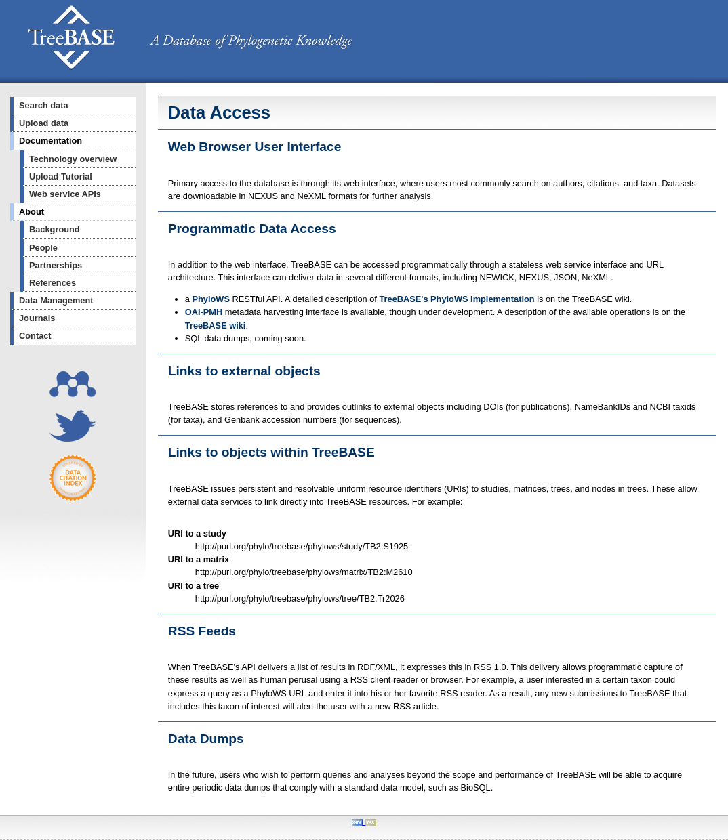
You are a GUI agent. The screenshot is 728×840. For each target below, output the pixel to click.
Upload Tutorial (60, 176)
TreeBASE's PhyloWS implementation (456, 299)
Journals (37, 318)
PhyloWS (210, 299)
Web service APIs (65, 194)
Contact (35, 336)
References (52, 283)
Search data (43, 105)
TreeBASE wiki (215, 325)
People (43, 248)
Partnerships (55, 265)
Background (54, 229)
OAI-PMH (203, 312)
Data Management (56, 300)
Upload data (43, 123)
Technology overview (73, 159)
